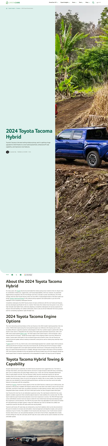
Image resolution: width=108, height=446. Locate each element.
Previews (18, 8)
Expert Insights (12, 8)
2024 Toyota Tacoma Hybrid (27, 8)
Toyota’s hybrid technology (17, 298)
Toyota (18, 291)
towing (14, 385)
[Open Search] (93, 2)
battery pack (23, 333)
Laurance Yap (13, 152)
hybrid (8, 344)
